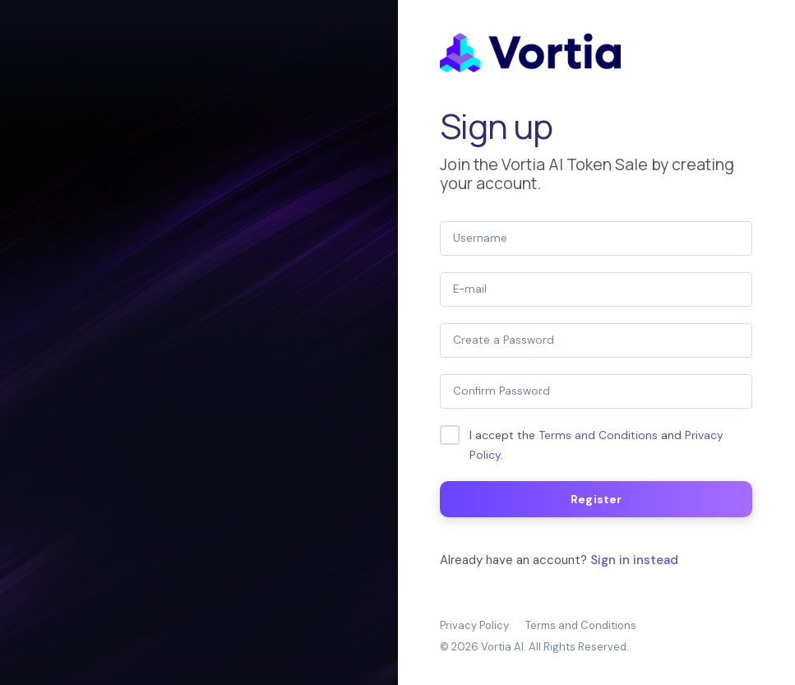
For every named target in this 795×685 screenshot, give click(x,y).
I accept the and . (596, 445)
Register (596, 499)
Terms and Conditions (598, 435)
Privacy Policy (474, 625)
